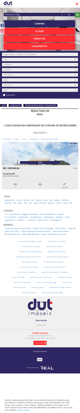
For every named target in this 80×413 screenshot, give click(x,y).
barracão (8, 203)
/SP (6, 214)
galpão (57, 200)
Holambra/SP (23, 217)
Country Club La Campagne (43, 228)
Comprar (39, 23)
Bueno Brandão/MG (47, 214)
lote (30, 203)
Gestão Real (41, 325)
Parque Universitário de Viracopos (54, 234)
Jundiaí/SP (21, 220)
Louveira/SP (31, 220)
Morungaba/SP (56, 220)
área (51, 200)
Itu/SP (67, 217)
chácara (39, 200)
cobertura (65, 200)
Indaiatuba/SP (49, 217)
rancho (58, 203)
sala (32, 200)
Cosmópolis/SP (10, 217)
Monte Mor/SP (43, 220)
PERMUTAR (39, 38)
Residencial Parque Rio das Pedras (18, 228)
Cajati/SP (60, 214)
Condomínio (10, 95)
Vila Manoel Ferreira (12, 234)
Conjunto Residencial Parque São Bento (36, 231)
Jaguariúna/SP (10, 220)
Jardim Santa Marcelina (30, 234)
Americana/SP (14, 214)
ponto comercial (40, 203)
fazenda (51, 203)
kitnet (20, 203)
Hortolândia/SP (36, 217)
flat (15, 203)
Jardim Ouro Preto (12, 231)
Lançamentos (39, 46)
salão (46, 200)
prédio (26, 200)
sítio (25, 203)
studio (65, 203)
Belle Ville (71, 228)
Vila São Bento (60, 228)
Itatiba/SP (59, 217)
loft (71, 203)
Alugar (39, 31)
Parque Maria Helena (61, 231)
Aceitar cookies (23, 410)
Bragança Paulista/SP (30, 214)
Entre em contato (41, 307)
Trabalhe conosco (41, 310)
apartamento (10, 200)
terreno (19, 200)
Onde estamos (41, 314)
